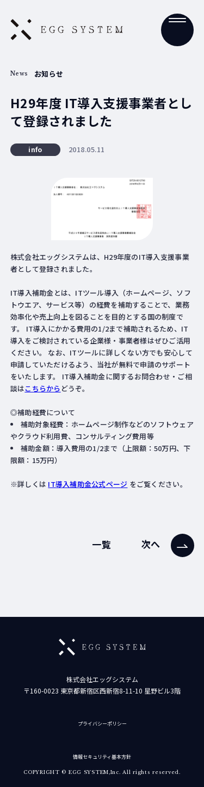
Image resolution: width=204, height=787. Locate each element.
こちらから (42, 388)
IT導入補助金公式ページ (87, 484)
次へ (150, 544)
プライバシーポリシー (102, 723)
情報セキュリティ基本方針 (102, 756)
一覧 (101, 544)
